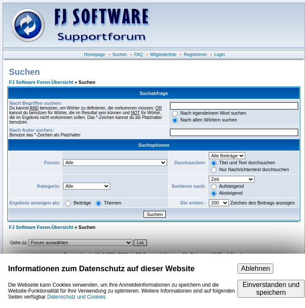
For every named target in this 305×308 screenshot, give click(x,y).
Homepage (94, 54)
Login (219, 54)
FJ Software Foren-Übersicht (41, 82)
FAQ (138, 54)
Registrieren (195, 54)
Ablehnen (255, 268)
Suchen (119, 54)
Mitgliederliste (163, 54)
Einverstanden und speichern (271, 288)
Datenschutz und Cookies (76, 297)
